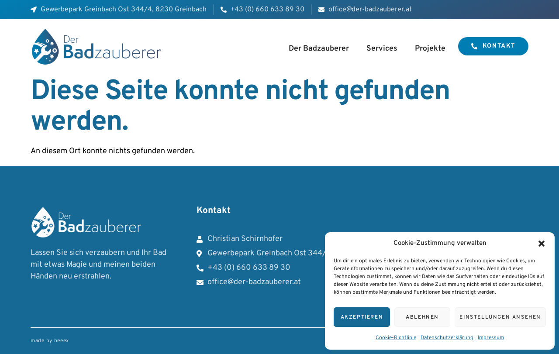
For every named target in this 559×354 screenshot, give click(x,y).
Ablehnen (422, 317)
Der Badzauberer (319, 49)
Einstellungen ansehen (500, 317)
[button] (541, 243)
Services (381, 49)
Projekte (430, 49)
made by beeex (50, 340)
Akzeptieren (362, 317)
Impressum (491, 337)
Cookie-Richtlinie (396, 337)
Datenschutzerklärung (447, 337)
